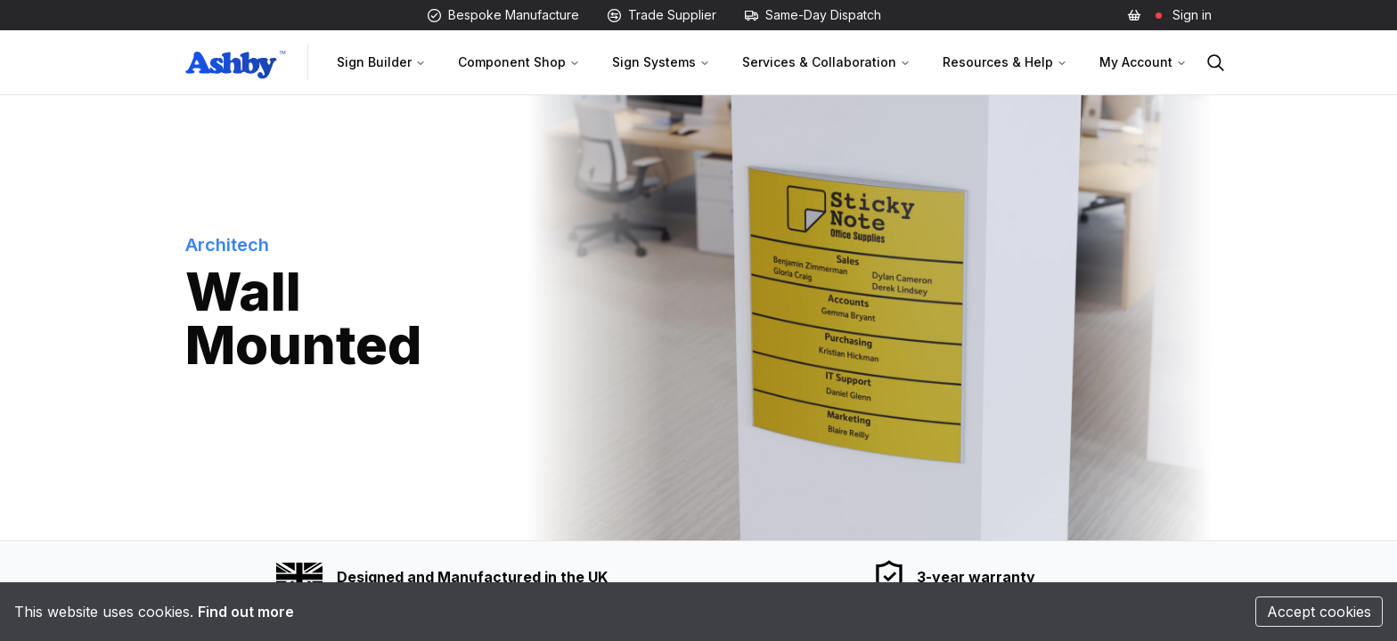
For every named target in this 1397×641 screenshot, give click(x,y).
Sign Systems (661, 61)
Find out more (246, 612)
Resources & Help (1005, 61)
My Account (1143, 61)
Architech (227, 245)
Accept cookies (1319, 612)
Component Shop (519, 61)
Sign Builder (381, 61)
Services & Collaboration (826, 61)
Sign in (1192, 14)
